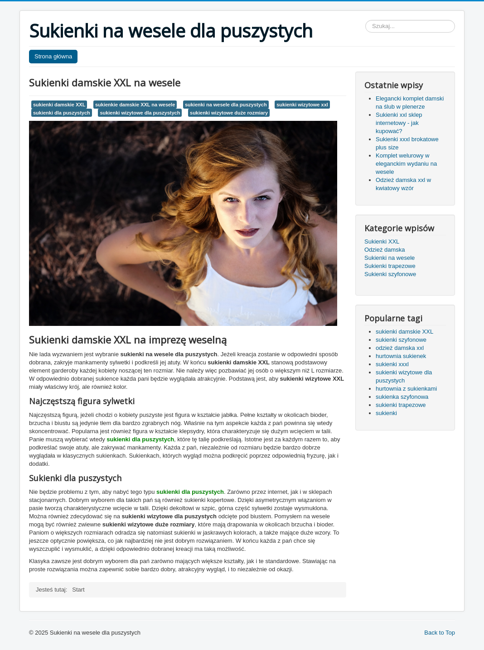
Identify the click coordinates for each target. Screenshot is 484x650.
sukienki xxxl (392, 364)
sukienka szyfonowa (402, 396)
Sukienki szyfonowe (390, 274)
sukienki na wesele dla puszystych (226, 104)
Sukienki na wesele (389, 257)
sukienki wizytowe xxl (302, 104)
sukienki (386, 413)
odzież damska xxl (400, 347)
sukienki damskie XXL (59, 104)
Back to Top (439, 632)
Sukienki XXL (381, 241)
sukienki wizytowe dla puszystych (140, 112)
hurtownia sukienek (401, 356)
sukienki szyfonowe (401, 339)
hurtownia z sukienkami (406, 388)
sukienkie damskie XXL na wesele (135, 104)
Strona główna (53, 56)
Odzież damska (384, 249)
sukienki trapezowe (401, 404)
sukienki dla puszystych (61, 112)
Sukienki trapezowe (390, 266)
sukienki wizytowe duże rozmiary (229, 112)
